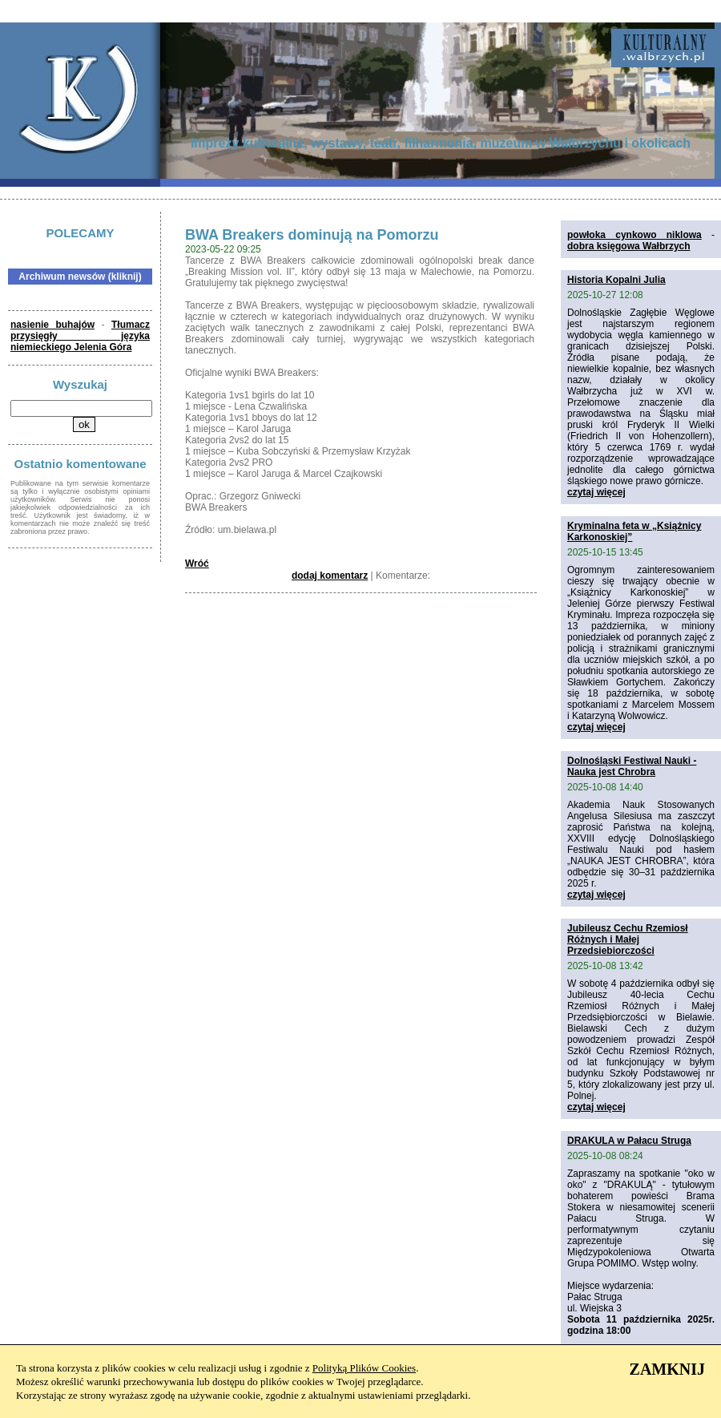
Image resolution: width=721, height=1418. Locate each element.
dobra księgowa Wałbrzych (629, 246)
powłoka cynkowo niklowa (634, 234)
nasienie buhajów (52, 324)
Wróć (197, 563)
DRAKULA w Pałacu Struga (629, 1140)
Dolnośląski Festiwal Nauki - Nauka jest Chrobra (631, 766)
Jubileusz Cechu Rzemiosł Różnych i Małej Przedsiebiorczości (627, 939)
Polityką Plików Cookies (364, 1368)
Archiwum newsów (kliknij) (79, 276)
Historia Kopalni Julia (616, 279)
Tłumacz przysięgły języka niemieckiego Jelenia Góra (80, 336)
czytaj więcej (596, 492)
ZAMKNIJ (667, 1369)
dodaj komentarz (330, 575)
